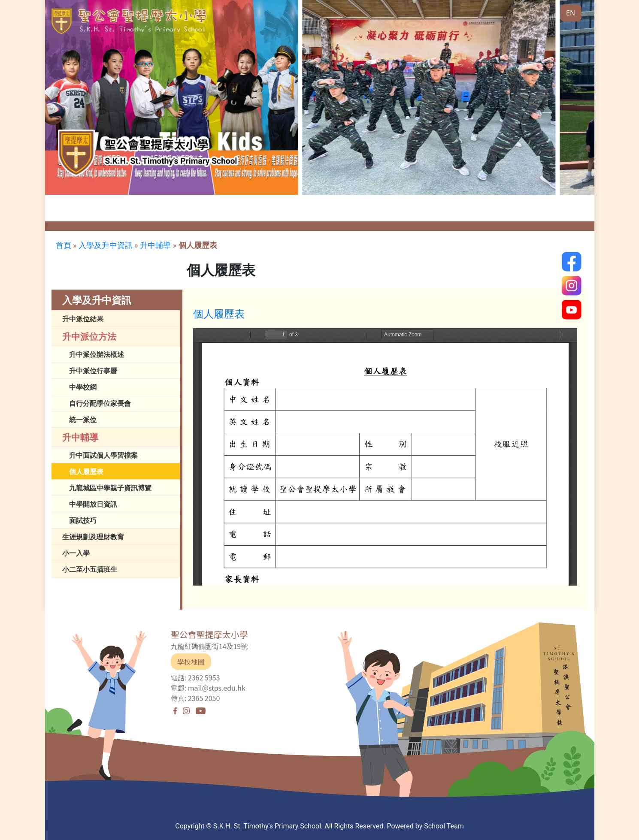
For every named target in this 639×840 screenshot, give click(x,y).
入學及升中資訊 (106, 245)
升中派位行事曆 (93, 370)
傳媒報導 (259, 214)
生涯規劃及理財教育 (93, 536)
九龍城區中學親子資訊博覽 (110, 488)
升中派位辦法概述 (96, 354)
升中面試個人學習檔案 (103, 455)
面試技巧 (83, 520)
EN (570, 13)
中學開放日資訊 (93, 504)
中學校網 (83, 387)
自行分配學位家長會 (100, 403)
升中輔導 (155, 245)
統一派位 (83, 419)
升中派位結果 (82, 318)
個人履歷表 (198, 245)
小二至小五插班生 (89, 569)
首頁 (63, 245)
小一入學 (76, 553)
